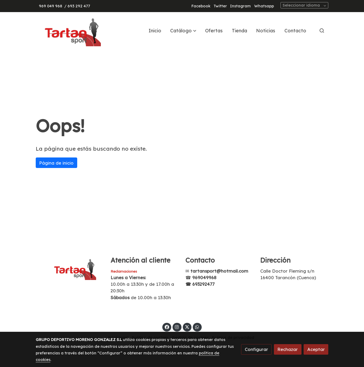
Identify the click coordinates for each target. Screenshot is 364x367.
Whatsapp (264, 5)
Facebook (200, 5)
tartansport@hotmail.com (219, 271)
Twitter (220, 5)
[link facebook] (166, 326)
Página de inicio (56, 163)
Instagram (240, 5)
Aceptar (316, 349)
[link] (69, 30)
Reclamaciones (124, 271)
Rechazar (287, 349)
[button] (183, 30)
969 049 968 (50, 5)
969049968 (204, 277)
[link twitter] (187, 326)
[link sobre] (69, 268)
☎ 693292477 (200, 284)
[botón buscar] (321, 30)
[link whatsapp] (197, 326)
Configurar (256, 349)
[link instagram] (177, 326)
